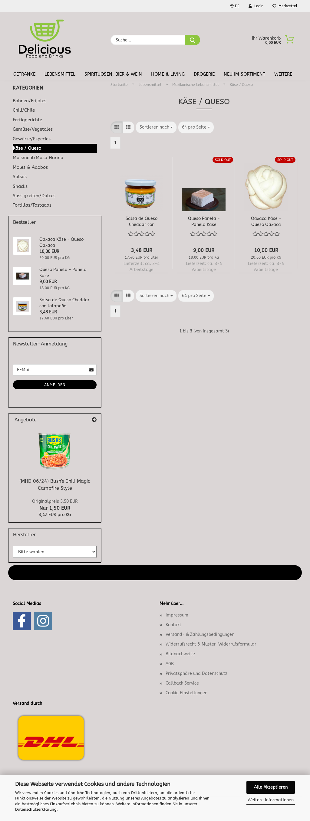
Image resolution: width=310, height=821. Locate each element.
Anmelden (54, 385)
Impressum (177, 615)
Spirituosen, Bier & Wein (113, 74)
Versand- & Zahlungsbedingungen (200, 634)
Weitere (283, 74)
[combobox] (156, 127)
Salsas (20, 176)
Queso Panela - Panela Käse (204, 221)
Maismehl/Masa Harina (38, 157)
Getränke (24, 74)
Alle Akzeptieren (271, 787)
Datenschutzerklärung (36, 809)
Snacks (20, 186)
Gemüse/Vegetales (33, 129)
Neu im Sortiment (244, 74)
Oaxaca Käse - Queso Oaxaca (266, 221)
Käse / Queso (27, 148)
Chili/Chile (24, 110)
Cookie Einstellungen (186, 692)
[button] (116, 127)
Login (256, 6)
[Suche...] (192, 40)
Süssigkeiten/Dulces (34, 195)
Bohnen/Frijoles (29, 100)
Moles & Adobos (30, 167)
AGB (170, 663)
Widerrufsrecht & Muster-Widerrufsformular (211, 644)
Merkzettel (284, 6)
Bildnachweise (180, 653)
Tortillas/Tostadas (32, 205)
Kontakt (173, 624)
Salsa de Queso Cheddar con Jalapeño (141, 221)
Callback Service (182, 683)
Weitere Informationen (271, 800)
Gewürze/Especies (32, 139)
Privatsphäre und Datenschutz (196, 673)
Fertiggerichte (27, 120)
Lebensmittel (60, 74)
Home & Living (168, 74)
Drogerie (204, 74)
